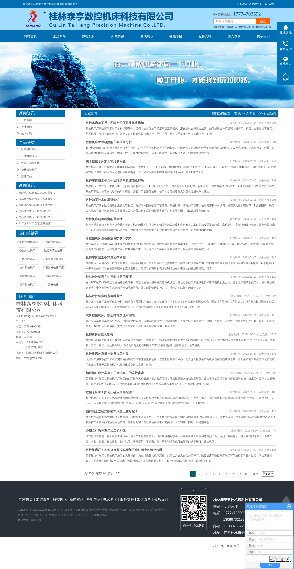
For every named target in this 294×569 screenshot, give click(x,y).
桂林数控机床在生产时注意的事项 (109, 276)
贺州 (60, 515)
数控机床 (88, 36)
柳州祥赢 (36, 520)
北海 (96, 515)
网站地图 (254, 3)
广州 (84, 515)
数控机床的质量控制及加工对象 (107, 353)
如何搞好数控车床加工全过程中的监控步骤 (115, 373)
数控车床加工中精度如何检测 (106, 257)
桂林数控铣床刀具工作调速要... (37, 198)
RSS (264, 3)
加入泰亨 (234, 36)
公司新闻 (26, 120)
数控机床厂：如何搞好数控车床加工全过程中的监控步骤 (124, 450)
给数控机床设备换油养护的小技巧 (109, 238)
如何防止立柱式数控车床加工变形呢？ (112, 411)
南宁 (72, 515)
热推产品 (23, 515)
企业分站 (241, 3)
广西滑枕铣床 (27, 259)
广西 (48, 515)
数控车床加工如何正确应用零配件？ (110, 392)
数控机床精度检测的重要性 (104, 219)
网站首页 (30, 36)
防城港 (104, 515)
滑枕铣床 (53, 284)
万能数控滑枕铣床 (27, 242)
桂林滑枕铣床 (53, 276)
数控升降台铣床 (53, 250)
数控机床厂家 (246, 27)
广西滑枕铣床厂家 (53, 267)
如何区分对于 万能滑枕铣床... (36, 223)
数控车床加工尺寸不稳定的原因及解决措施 (115, 123)
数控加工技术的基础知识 (102, 200)
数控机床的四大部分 (99, 334)
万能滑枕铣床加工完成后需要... (37, 192)
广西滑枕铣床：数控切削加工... (37, 211)
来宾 (78, 515)
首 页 (237, 113)
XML (272, 3)
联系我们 (263, 36)
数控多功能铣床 (30, 162)
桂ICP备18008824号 (226, 546)
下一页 (243, 473)
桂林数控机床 (29, 169)
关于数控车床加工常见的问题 (106, 161)
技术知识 (26, 133)
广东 (90, 515)
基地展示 (146, 36)
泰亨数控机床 (27, 284)
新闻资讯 (117, 36)
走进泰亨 (59, 36)
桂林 (54, 515)
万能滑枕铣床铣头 (53, 259)
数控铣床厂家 (263, 27)
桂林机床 (232, 27)
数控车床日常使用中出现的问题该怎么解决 (115, 180)
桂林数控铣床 (27, 267)
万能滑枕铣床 (29, 156)
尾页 (255, 473)
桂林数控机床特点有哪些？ (104, 296)
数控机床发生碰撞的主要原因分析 (109, 142)
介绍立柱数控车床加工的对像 (106, 430)
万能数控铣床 (27, 276)
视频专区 (175, 36)
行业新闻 (26, 126)
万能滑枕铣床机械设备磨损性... (37, 205)
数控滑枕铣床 (29, 149)
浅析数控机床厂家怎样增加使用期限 (110, 315)
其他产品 (26, 176)
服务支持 (205, 36)
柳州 (66, 515)
